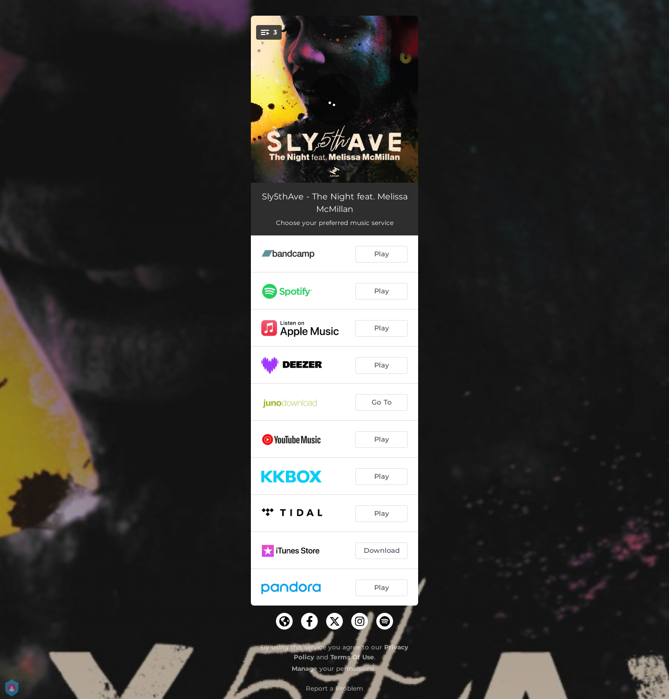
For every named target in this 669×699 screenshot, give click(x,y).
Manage (304, 668)
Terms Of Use (352, 657)
